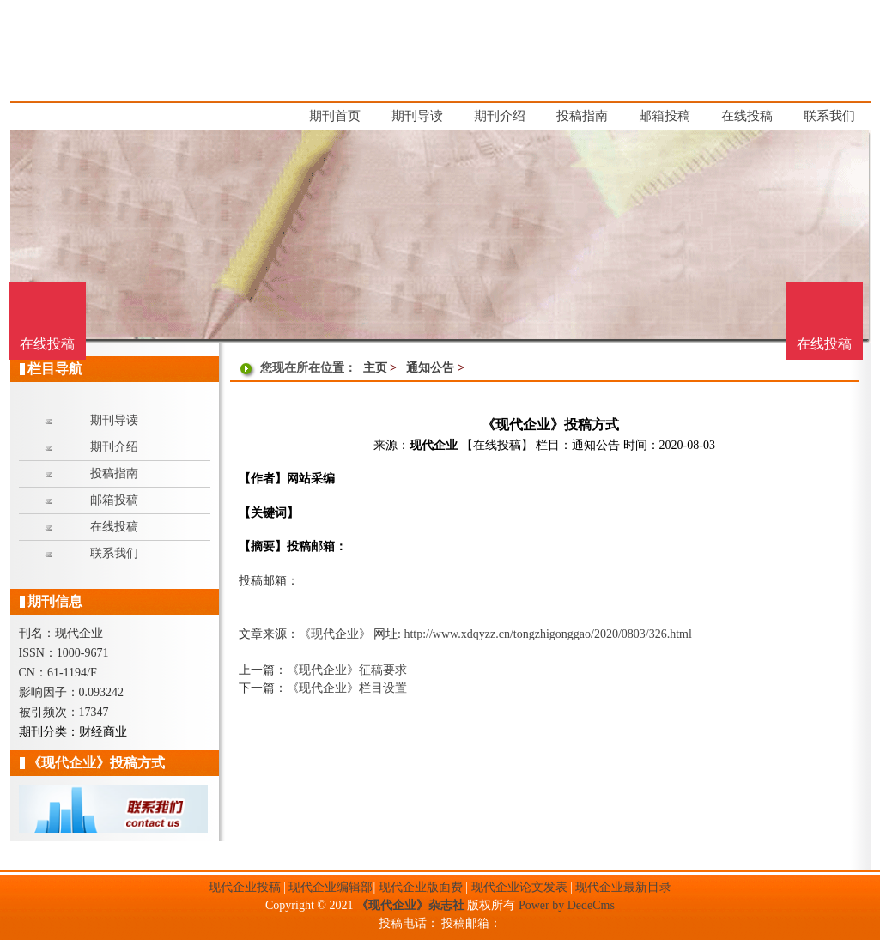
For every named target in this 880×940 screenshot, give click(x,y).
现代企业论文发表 (519, 887)
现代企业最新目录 (623, 887)
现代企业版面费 (421, 887)
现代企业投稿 (245, 887)
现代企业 (434, 445)
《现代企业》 (335, 634)
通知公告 (430, 367)
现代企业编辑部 (330, 887)
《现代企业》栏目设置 (347, 688)
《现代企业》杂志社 (410, 905)
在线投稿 (824, 344)
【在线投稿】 (497, 445)
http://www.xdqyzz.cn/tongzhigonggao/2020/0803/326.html (547, 634)
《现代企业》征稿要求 (347, 670)
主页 (375, 367)
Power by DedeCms (567, 905)
